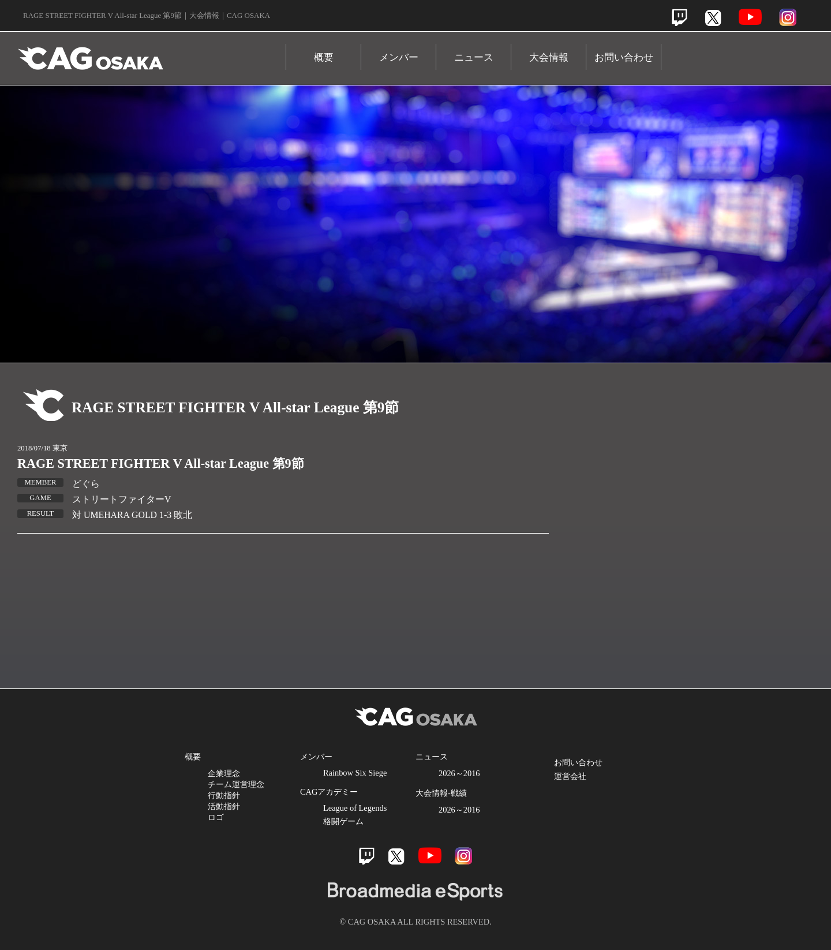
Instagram (787, 17)
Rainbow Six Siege (355, 772)
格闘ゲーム (343, 821)
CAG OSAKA (151, 52)
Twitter (713, 18)
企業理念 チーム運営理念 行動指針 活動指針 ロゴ (236, 795)
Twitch (679, 18)
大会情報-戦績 (441, 793)
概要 (324, 57)
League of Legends (355, 808)
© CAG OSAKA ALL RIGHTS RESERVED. (415, 921)
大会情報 (548, 57)
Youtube (750, 17)
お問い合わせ (623, 57)
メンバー (398, 57)
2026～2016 (459, 773)
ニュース (473, 57)
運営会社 (570, 776)
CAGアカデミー (329, 791)
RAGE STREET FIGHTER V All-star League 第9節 (160, 463)
